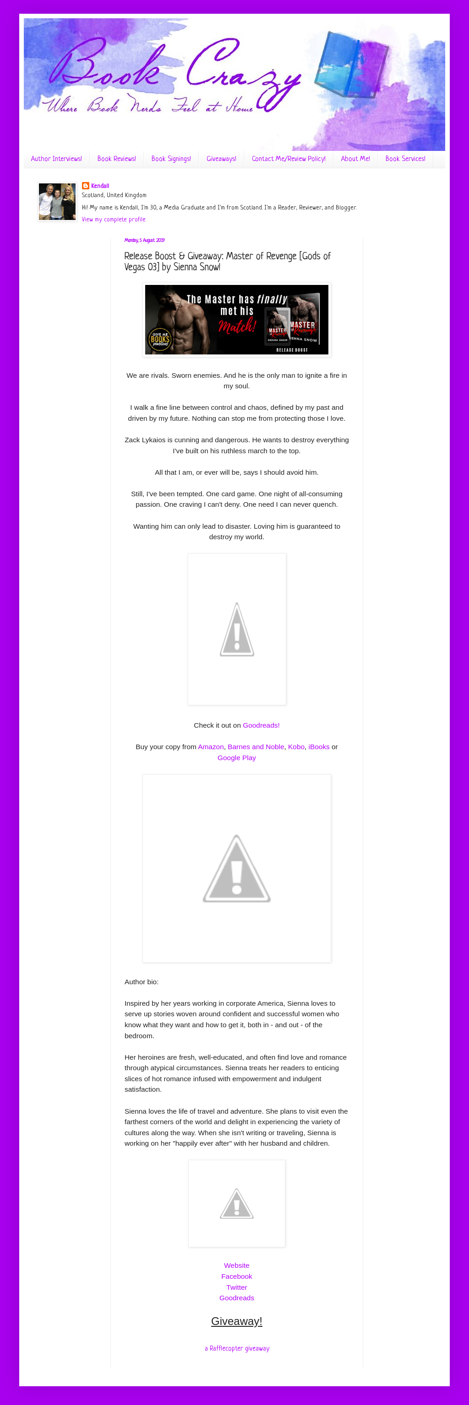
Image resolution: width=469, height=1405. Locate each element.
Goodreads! (261, 725)
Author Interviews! (56, 159)
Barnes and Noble (256, 747)
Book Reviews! (117, 159)
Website (236, 1265)
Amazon (211, 747)
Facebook (236, 1276)
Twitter (236, 1287)
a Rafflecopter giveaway (237, 1348)
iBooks (319, 747)
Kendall (100, 186)
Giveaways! (221, 159)
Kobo (296, 747)
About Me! (355, 159)
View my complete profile (114, 219)
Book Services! (405, 159)
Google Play (237, 757)
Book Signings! (171, 159)
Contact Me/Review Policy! (289, 159)
